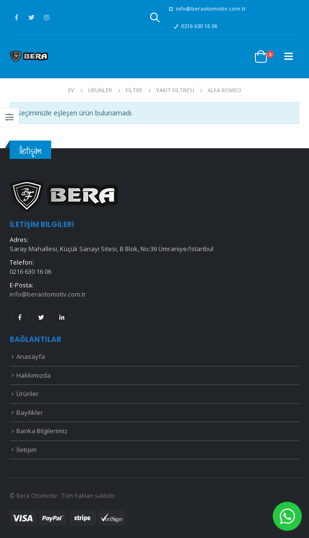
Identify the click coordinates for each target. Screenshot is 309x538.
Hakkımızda (33, 375)
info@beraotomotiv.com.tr (207, 8)
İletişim (26, 449)
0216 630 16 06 (195, 25)
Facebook (19, 317)
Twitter (41, 317)
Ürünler (27, 393)
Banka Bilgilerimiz (42, 430)
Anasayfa (30, 356)
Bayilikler (29, 412)
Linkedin (62, 317)
